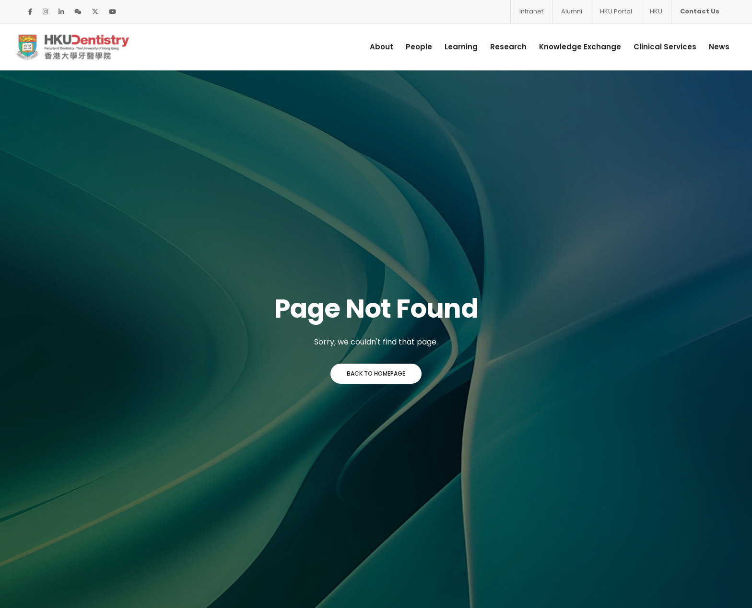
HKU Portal (616, 11)
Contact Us (699, 11)
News (711, 46)
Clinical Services (657, 46)
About (374, 46)
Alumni (571, 11)
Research (500, 46)
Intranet (531, 11)
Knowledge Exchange (572, 46)
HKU (656, 11)
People (411, 46)
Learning (453, 46)
